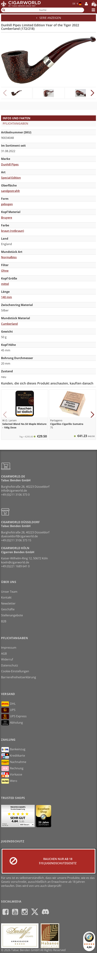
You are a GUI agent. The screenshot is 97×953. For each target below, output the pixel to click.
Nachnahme (13, 762)
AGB (4, 654)
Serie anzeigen (48, 18)
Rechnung (12, 768)
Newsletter (8, 603)
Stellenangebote (12, 615)
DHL (8, 704)
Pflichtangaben (15, 123)
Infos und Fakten (16, 118)
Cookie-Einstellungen (15, 671)
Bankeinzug (13, 749)
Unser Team (9, 592)
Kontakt (6, 597)
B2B (3, 621)
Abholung (12, 723)
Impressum (8, 648)
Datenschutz (9, 665)
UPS (8, 710)
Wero (9, 781)
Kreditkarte (13, 756)
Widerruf (7, 659)
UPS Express (14, 716)
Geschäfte (8, 609)
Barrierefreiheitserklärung (18, 677)
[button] (92, 93)
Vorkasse (11, 775)
